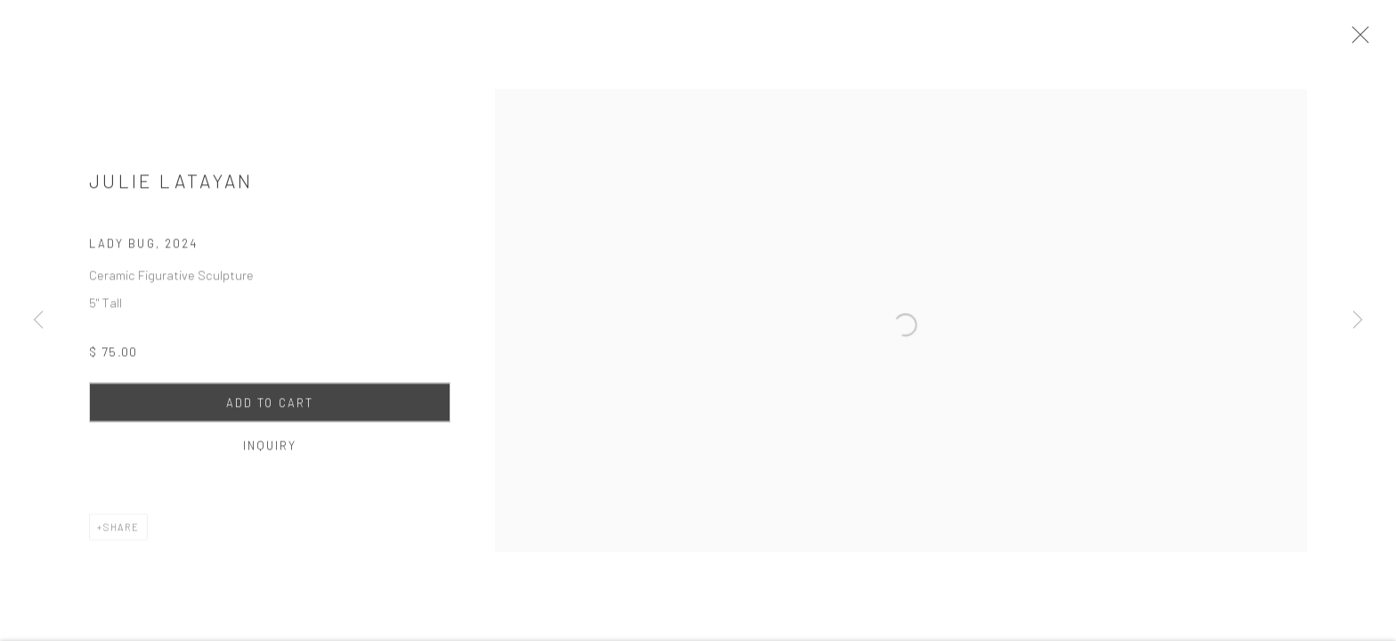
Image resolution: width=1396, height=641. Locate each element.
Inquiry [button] (270, 452)
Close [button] (1368, 40)
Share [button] (121, 534)
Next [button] (1357, 320)
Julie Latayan (171, 187)
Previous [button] (38, 320)
